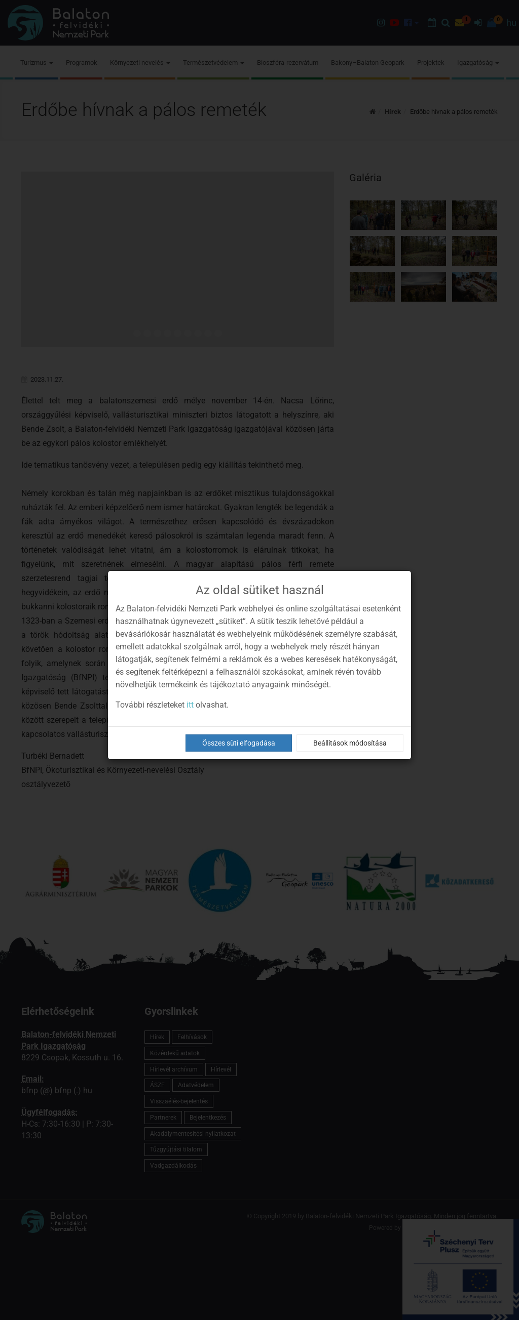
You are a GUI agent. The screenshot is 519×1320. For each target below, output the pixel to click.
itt (190, 705)
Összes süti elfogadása (238, 743)
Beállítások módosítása (350, 743)
